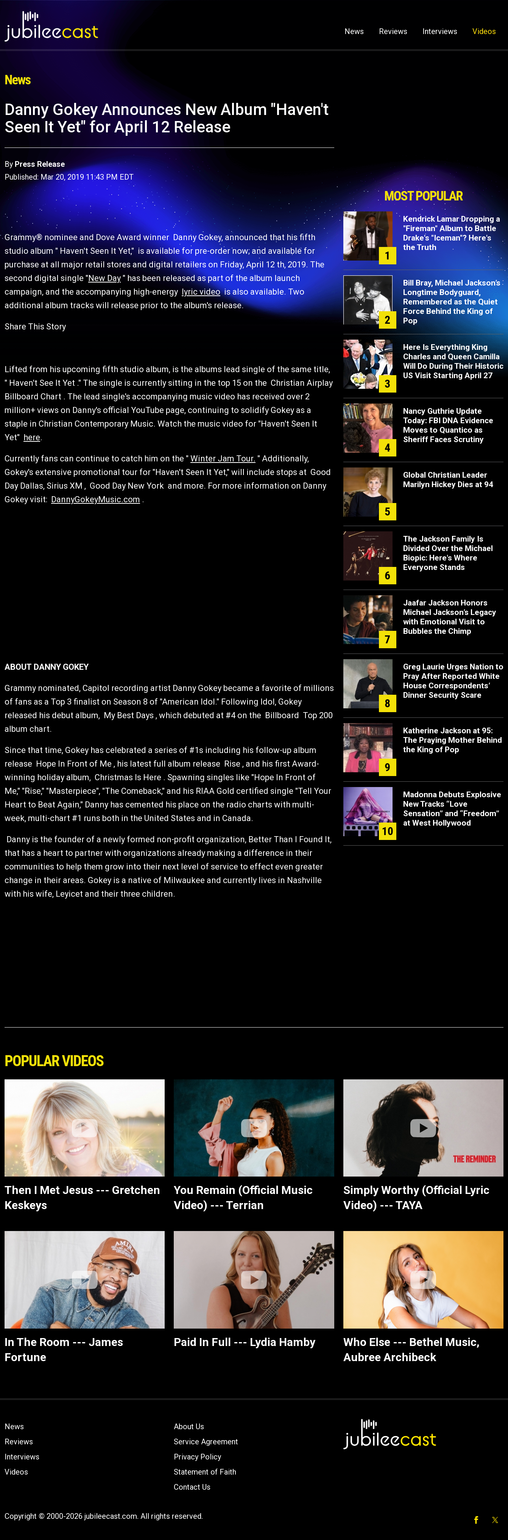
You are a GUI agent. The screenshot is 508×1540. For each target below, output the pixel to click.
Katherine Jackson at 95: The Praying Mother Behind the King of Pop (452, 740)
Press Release (40, 164)
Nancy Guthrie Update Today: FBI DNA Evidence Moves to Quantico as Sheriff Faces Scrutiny (448, 425)
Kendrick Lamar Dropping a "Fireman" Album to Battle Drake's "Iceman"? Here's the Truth (451, 233)
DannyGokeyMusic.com (95, 499)
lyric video (201, 292)
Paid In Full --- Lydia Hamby (244, 1342)
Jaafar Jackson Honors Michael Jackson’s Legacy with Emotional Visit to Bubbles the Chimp (449, 617)
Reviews (393, 31)
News (354, 31)
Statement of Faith (205, 1471)
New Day (104, 278)
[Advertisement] (423, 142)
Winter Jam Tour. (223, 458)
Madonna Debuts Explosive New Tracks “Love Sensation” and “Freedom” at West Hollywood (452, 808)
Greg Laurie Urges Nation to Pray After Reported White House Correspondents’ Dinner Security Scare (453, 681)
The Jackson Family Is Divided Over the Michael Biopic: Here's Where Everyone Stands (448, 553)
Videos (484, 31)
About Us (189, 1426)
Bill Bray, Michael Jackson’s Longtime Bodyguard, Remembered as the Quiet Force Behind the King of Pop (451, 301)
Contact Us (192, 1487)
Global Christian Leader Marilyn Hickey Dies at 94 (448, 479)
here (31, 437)
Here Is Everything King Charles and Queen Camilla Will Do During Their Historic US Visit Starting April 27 (453, 361)
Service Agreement (206, 1441)
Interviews (439, 31)
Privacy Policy (197, 1456)
